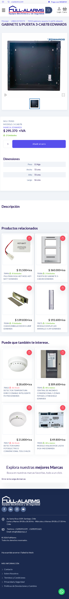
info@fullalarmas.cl (19, 532)
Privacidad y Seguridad (14, 582)
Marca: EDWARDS (12, 127)
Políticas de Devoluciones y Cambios (20, 586)
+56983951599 (15, 2)
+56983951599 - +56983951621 (28, 529)
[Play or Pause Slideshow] (5, 94)
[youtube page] (23, 509)
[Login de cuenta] (59, 10)
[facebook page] (4, 509)
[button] (64, 10)
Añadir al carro (39, 144)
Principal (5, 21)
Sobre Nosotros (11, 573)
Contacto (8, 569)
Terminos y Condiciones (14, 577)
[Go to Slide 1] (34, 103)
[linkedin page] (10, 509)
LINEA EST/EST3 (18, 21)
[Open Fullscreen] (63, 94)
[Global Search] (48, 10)
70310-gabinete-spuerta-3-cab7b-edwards (45, 21)
